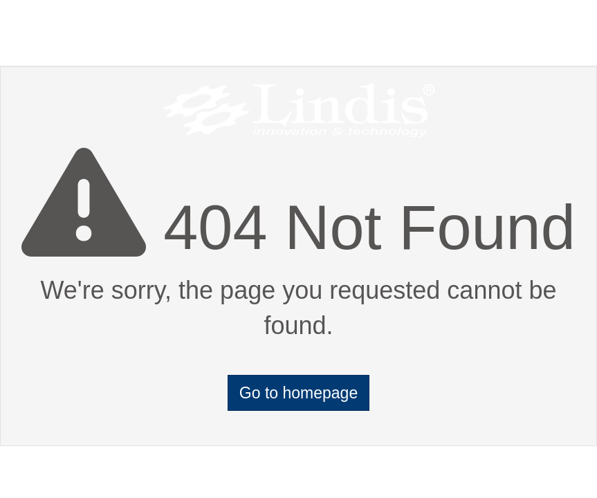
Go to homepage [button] (298, 393)
